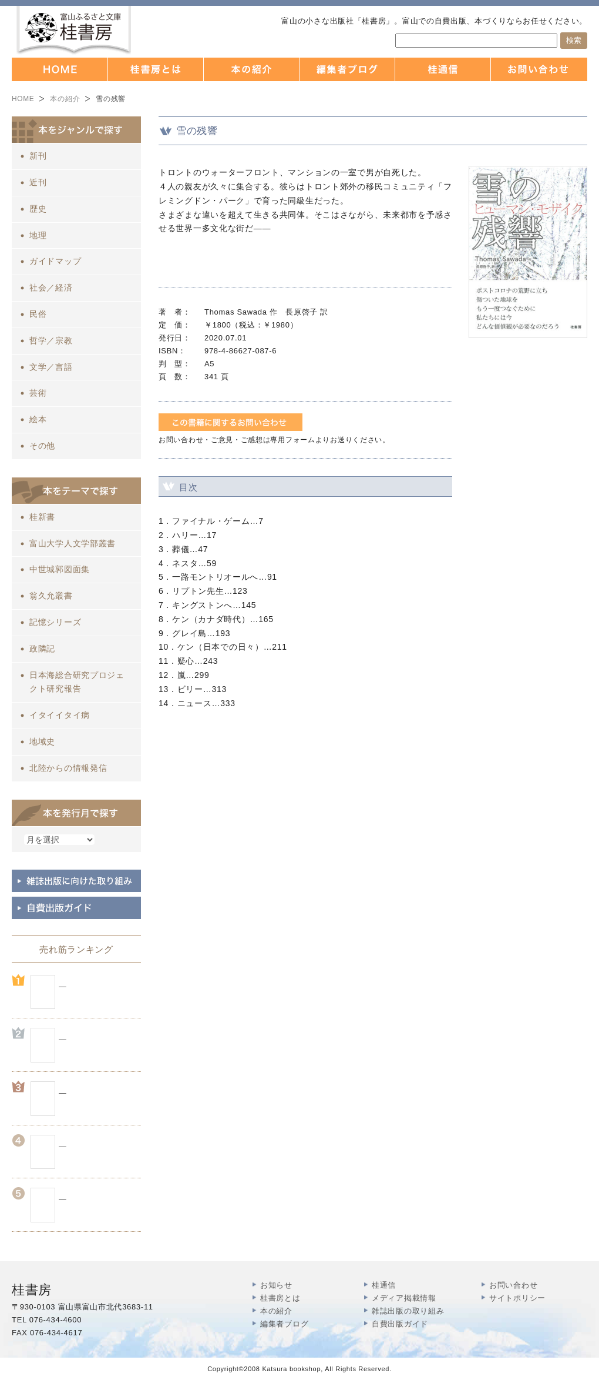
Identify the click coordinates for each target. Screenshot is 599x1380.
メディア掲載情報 (404, 1298)
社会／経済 (51, 287)
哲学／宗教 (51, 340)
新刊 (37, 156)
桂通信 (384, 1285)
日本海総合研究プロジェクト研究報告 (76, 682)
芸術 (37, 392)
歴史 (37, 208)
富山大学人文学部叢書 (72, 543)
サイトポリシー (517, 1298)
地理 (37, 235)
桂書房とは (280, 1298)
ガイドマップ (55, 261)
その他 (42, 445)
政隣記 (42, 648)
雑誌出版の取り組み (408, 1311)
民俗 (37, 314)
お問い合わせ (513, 1285)
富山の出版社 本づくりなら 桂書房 (73, 30)
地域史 (42, 741)
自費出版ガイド (400, 1323)
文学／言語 (51, 367)
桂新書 (42, 517)
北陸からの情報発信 (68, 768)
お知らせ (276, 1285)
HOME (23, 99)
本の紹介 (65, 99)
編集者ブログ (284, 1323)
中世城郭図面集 (59, 569)
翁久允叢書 (51, 595)
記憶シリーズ (55, 622)
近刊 (37, 182)
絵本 (37, 419)
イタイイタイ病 (59, 715)
